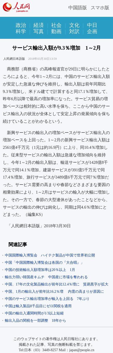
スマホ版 (100, 7)
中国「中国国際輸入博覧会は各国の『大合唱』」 (44, 262)
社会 (56, 25)
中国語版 (77, 7)
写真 (38, 31)
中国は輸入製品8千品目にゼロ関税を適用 (38, 306)
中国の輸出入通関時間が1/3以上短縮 (34, 313)
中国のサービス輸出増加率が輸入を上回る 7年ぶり (47, 299)
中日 (92, 25)
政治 (21, 25)
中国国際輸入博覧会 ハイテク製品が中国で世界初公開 (50, 255)
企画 (92, 31)
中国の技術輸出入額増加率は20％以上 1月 (40, 270)
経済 (38, 25)
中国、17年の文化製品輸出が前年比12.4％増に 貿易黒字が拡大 (57, 284)
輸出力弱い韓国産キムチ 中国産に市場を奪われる (46, 277)
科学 (21, 31)
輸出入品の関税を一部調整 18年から (35, 320)
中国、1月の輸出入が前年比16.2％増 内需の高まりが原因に (54, 291)
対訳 (74, 31)
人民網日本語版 (14, 59)
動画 (56, 31)
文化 (74, 25)
